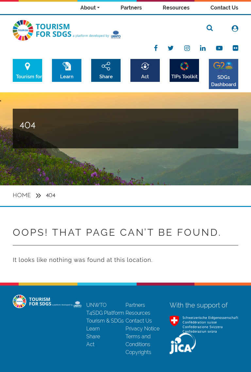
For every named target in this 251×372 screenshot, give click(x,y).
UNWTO (96, 305)
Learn (67, 76)
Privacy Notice (142, 329)
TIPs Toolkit (184, 76)
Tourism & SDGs (105, 321)
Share (106, 76)
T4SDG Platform (105, 313)
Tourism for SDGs (29, 76)
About (88, 8)
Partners (131, 8)
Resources (176, 8)
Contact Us (224, 8)
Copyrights (138, 352)
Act (145, 76)
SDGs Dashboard (223, 80)
